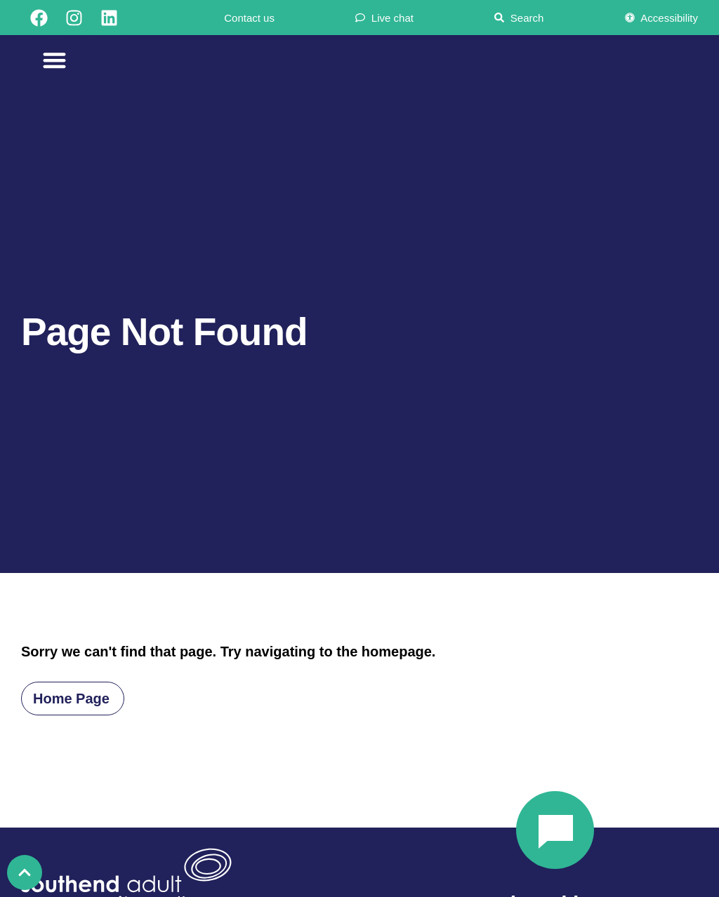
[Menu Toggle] (54, 60)
